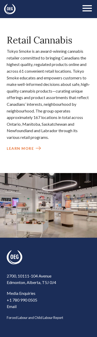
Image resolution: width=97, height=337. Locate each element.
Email (12, 306)
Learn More (20, 148)
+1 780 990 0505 (22, 299)
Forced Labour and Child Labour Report (35, 318)
